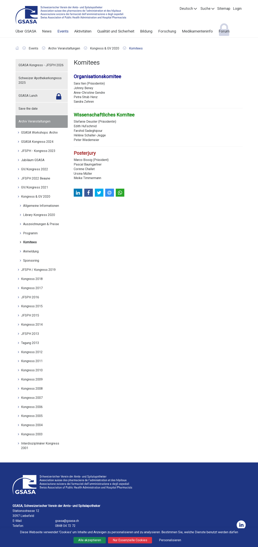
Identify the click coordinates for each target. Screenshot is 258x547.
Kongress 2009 (32, 379)
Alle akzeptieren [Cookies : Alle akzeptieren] (89, 540)
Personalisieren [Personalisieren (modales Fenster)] (170, 540)
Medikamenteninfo (197, 31)
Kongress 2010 (32, 370)
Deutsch (186, 8)
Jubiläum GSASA (32, 160)
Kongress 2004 (32, 425)
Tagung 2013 (30, 343)
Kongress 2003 (32, 434)
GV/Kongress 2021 (34, 187)
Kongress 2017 (32, 288)
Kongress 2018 (32, 279)
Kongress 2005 (32, 416)
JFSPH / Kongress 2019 (38, 270)
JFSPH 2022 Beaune (35, 178)
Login (237, 8)
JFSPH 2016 (30, 297)
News (47, 31)
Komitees (30, 242)
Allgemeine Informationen (41, 206)
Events (63, 31)
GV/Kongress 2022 (34, 169)
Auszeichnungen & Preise (41, 224)
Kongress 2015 (32, 306)
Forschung (167, 31)
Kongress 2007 (32, 398)
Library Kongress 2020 (39, 215)
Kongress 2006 (32, 407)
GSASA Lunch (28, 96)
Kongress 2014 (32, 324)
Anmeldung (31, 251)
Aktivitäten (82, 31)
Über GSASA (26, 31)
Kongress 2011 (32, 361)
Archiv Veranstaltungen (34, 121)
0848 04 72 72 (65, 526)
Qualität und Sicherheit (115, 31)
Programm (30, 233)
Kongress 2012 (32, 352)
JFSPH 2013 (30, 334)
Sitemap (223, 8)
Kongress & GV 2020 (35, 196)
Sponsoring (31, 260)
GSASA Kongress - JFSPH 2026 (41, 65)
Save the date (28, 108)
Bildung (146, 31)
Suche (205, 8)
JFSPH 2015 (30, 315)
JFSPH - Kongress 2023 (38, 151)
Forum (224, 31)
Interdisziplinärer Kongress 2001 (40, 446)
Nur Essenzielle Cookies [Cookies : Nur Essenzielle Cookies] (130, 540)
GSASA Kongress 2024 (37, 142)
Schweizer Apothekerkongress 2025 (40, 80)
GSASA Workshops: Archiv (39, 132)
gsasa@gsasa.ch (67, 521)
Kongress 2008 (32, 388)
